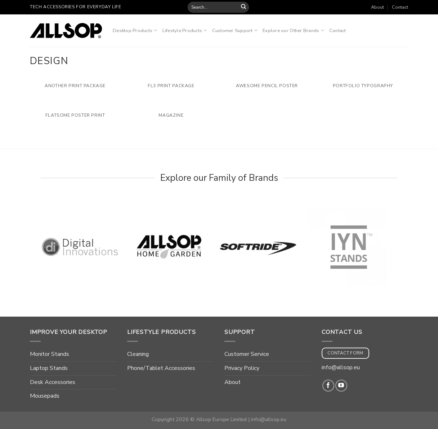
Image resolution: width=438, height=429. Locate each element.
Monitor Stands (49, 354)
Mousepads (44, 396)
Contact (400, 7)
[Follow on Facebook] (328, 386)
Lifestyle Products (184, 30)
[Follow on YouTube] (341, 386)
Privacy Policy (241, 368)
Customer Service (246, 354)
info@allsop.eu (341, 367)
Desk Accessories (52, 382)
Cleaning (138, 354)
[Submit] (243, 7)
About (377, 7)
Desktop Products (135, 30)
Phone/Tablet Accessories (161, 368)
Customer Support (235, 30)
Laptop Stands (49, 368)
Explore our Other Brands (293, 30)
